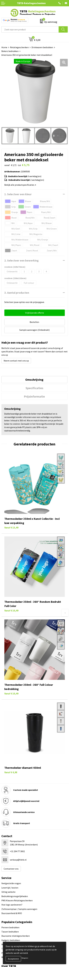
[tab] (34, 379)
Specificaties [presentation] (34, 388)
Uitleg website (8, 891)
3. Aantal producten (16, 292)
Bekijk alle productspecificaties (20, 184)
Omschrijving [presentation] (34, 380)
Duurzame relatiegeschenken (15, 935)
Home (4, 47)
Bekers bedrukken (10, 51)
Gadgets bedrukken (10, 940)
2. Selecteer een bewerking (21, 260)
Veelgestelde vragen (11, 883)
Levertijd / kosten (9, 887)
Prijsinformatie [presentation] (34, 396)
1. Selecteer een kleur (18, 194)
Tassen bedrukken (10, 931)
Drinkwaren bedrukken (42, 47)
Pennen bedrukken (10, 927)
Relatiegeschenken (19, 47)
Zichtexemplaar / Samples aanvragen (19, 909)
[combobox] (30, 29)
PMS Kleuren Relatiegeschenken (17, 900)
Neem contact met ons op (16, 360)
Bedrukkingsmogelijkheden (14, 896)
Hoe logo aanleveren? (11, 904)
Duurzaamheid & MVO (11, 913)
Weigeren (25, 958)
